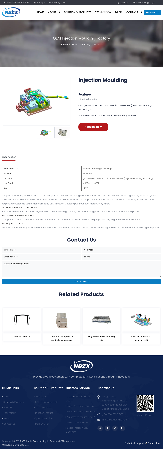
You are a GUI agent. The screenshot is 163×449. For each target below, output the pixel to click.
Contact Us (134, 12)
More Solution (41, 423)
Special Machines (44, 418)
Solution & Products (77, 12)
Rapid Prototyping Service (80, 406)
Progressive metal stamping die (101, 338)
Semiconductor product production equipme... (61, 338)
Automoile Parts (43, 407)
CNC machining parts (46, 402)
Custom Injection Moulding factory (120, 195)
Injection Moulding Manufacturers (78, 195)
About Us (54, 12)
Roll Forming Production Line (81, 411)
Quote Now (93, 127)
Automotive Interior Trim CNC (81, 417)
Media (119, 12)
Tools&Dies (96, 44)
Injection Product (22, 336)
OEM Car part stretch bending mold (141, 338)
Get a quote (152, 12)
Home (40, 12)
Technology (103, 12)
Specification (9, 157)
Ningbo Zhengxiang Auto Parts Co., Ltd (22, 195)
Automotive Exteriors (77, 422)
